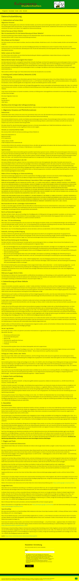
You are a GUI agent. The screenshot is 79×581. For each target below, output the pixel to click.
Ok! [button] (76, 578)
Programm (5, 11)
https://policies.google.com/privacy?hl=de (63, 483)
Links (20, 11)
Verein (16, 11)
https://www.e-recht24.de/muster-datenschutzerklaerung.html (21, 536)
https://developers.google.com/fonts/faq (42, 504)
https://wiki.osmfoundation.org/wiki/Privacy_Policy (14, 525)
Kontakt (25, 11)
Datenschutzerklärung (47, 579)
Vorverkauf (11, 11)
